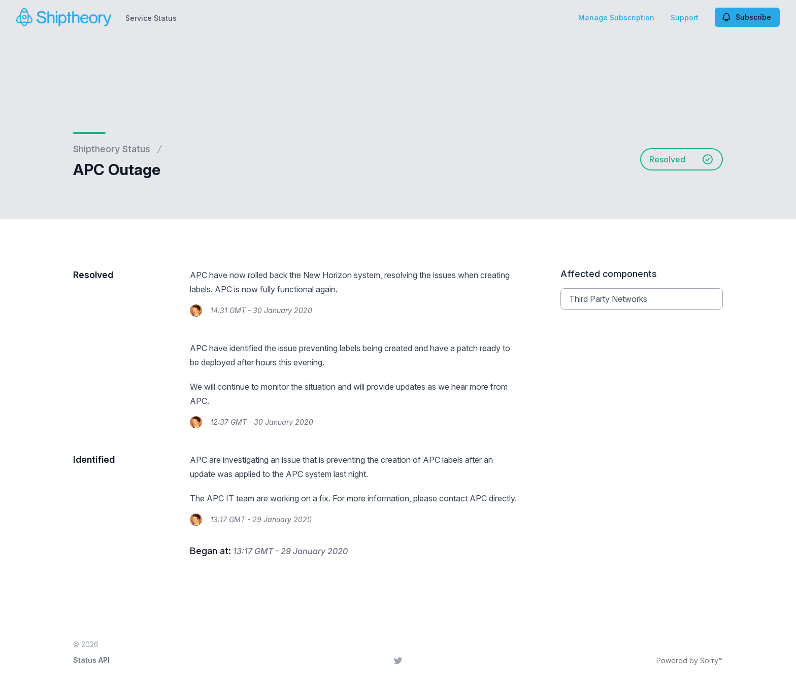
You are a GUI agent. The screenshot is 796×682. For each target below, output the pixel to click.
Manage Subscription (616, 17)
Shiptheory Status (111, 149)
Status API (91, 660)
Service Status (151, 18)
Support (685, 17)
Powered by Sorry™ (689, 660)
